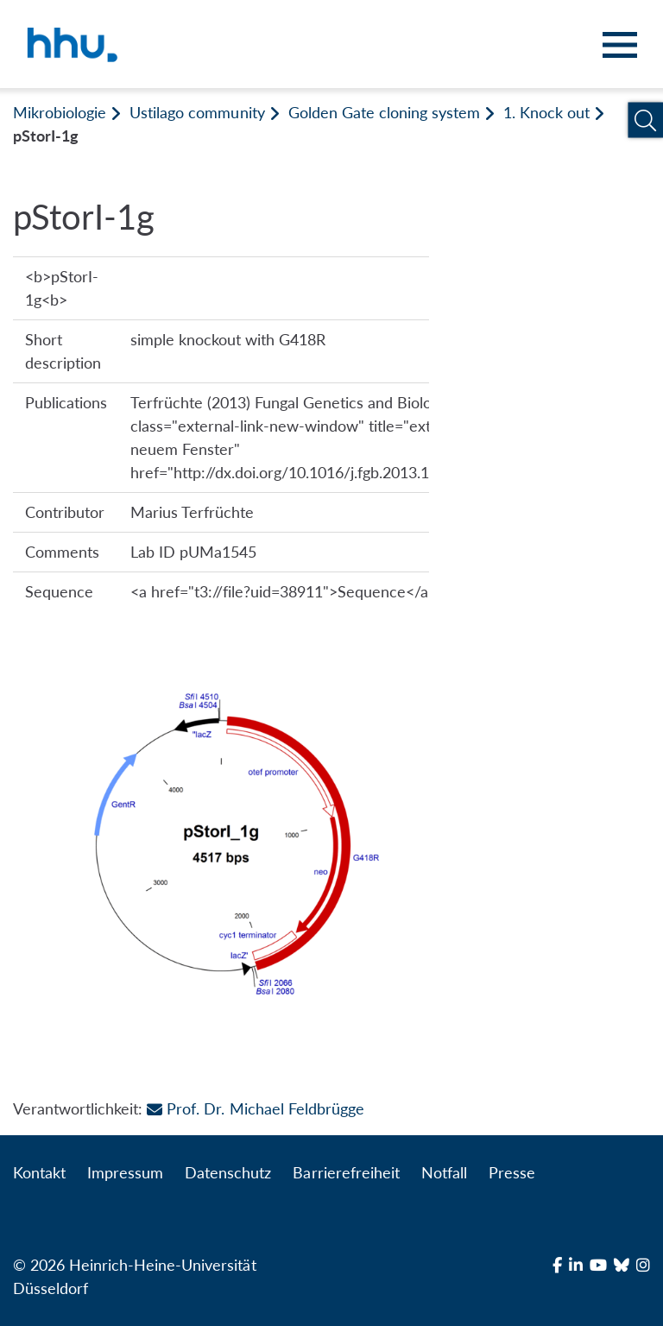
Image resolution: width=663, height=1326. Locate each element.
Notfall (444, 1172)
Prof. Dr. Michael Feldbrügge (255, 1108)
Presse (512, 1172)
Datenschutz (228, 1172)
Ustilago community (196, 112)
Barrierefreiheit (346, 1172)
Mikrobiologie (59, 112)
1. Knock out (546, 112)
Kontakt (39, 1172)
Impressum (125, 1172)
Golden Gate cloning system (384, 112)
